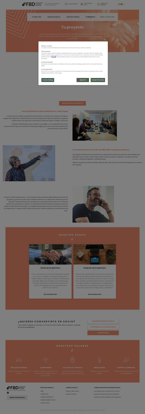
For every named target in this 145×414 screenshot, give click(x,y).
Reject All (83, 80)
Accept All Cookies (98, 80)
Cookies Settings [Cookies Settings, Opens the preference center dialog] (47, 80)
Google (54, 57)
